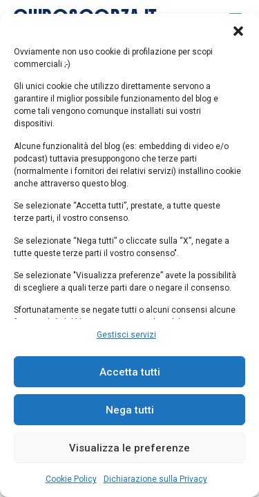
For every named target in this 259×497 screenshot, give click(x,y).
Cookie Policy (71, 479)
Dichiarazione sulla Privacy (155, 479)
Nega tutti (130, 410)
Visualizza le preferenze (129, 448)
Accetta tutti (129, 372)
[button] (238, 31)
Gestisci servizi (126, 335)
